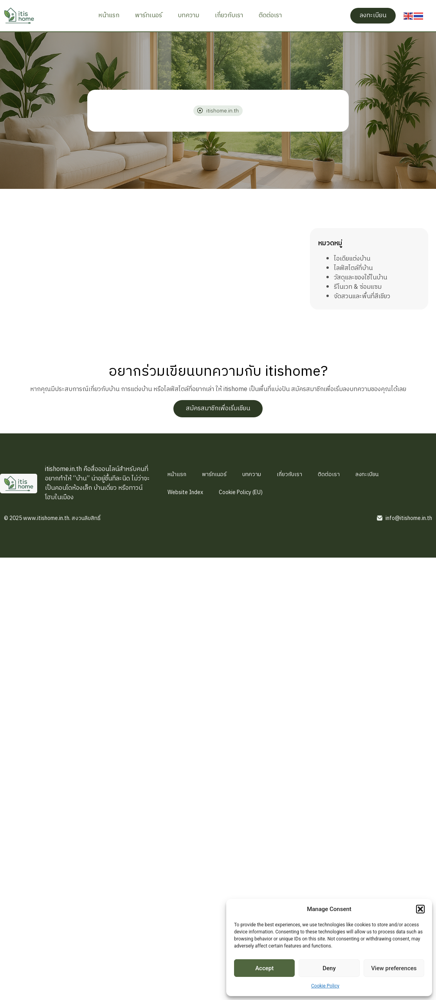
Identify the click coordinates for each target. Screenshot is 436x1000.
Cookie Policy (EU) (241, 492)
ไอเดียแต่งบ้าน (352, 259)
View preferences (393, 968)
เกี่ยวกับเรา (229, 15)
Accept (264, 968)
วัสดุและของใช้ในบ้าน (360, 277)
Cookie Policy (325, 986)
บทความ (188, 15)
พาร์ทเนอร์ (148, 15)
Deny (329, 968)
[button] (420, 909)
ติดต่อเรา (270, 15)
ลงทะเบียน (366, 474)
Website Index (185, 492)
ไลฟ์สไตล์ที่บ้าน (353, 268)
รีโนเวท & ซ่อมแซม (358, 287)
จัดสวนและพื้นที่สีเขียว (362, 296)
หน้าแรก (108, 15)
